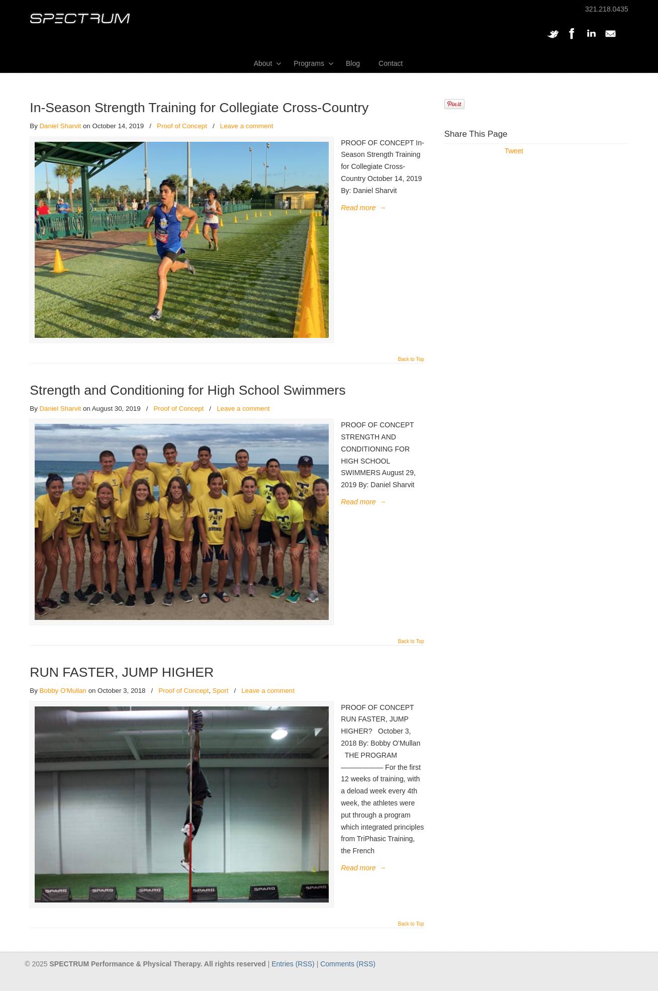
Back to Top (411, 364)
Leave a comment (246, 126)
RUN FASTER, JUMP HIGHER (122, 682)
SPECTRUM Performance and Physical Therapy (80, 18)
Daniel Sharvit (60, 126)
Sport (221, 700)
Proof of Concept (182, 126)
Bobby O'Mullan (62, 700)
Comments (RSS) (347, 979)
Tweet (514, 151)
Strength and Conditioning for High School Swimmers (187, 395)
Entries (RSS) (293, 979)
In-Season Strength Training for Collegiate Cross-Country (199, 107)
